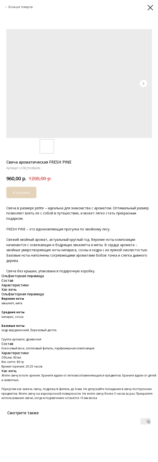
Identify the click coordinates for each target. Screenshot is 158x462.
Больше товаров (20, 7)
